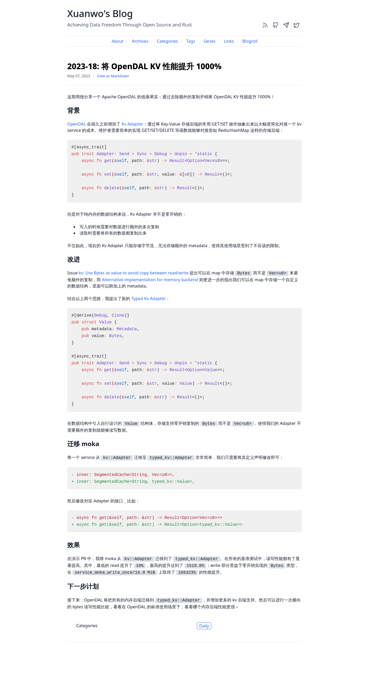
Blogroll (249, 41)
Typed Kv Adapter (148, 298)
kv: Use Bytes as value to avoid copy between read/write (133, 273)
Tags (190, 41)
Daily (204, 626)
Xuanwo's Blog (100, 13)
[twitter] (296, 25)
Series (209, 41)
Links (229, 41)
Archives (140, 41)
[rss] (265, 25)
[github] (275, 25)
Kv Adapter (132, 124)
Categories (167, 41)
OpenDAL (76, 124)
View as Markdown (113, 75)
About (117, 41)
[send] (286, 25)
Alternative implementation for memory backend (150, 280)
